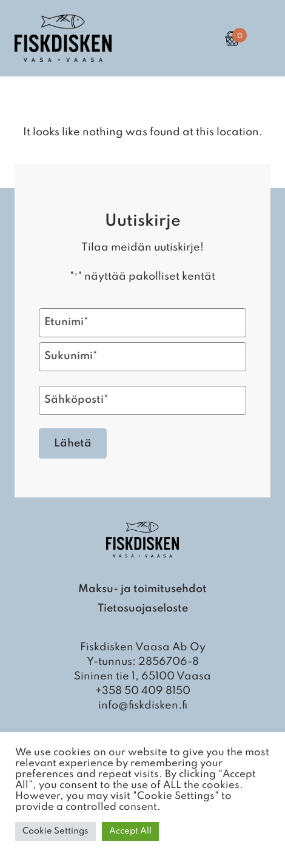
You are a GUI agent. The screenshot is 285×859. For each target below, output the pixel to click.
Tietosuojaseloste (143, 608)
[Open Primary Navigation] (260, 38)
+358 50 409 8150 (142, 691)
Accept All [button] (130, 831)
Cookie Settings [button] (55, 831)
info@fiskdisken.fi (142, 705)
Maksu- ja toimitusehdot (142, 589)
